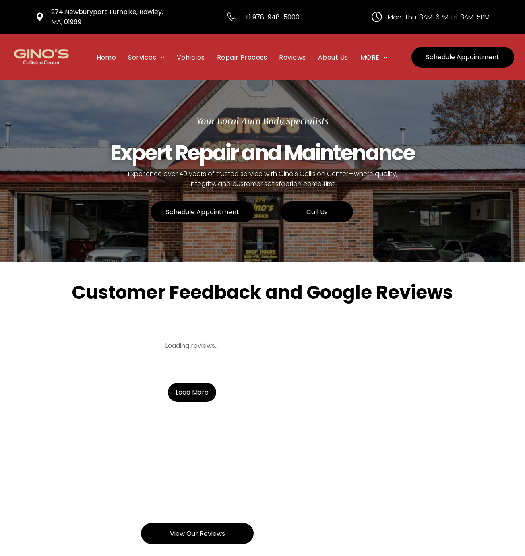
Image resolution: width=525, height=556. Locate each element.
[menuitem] (106, 57)
